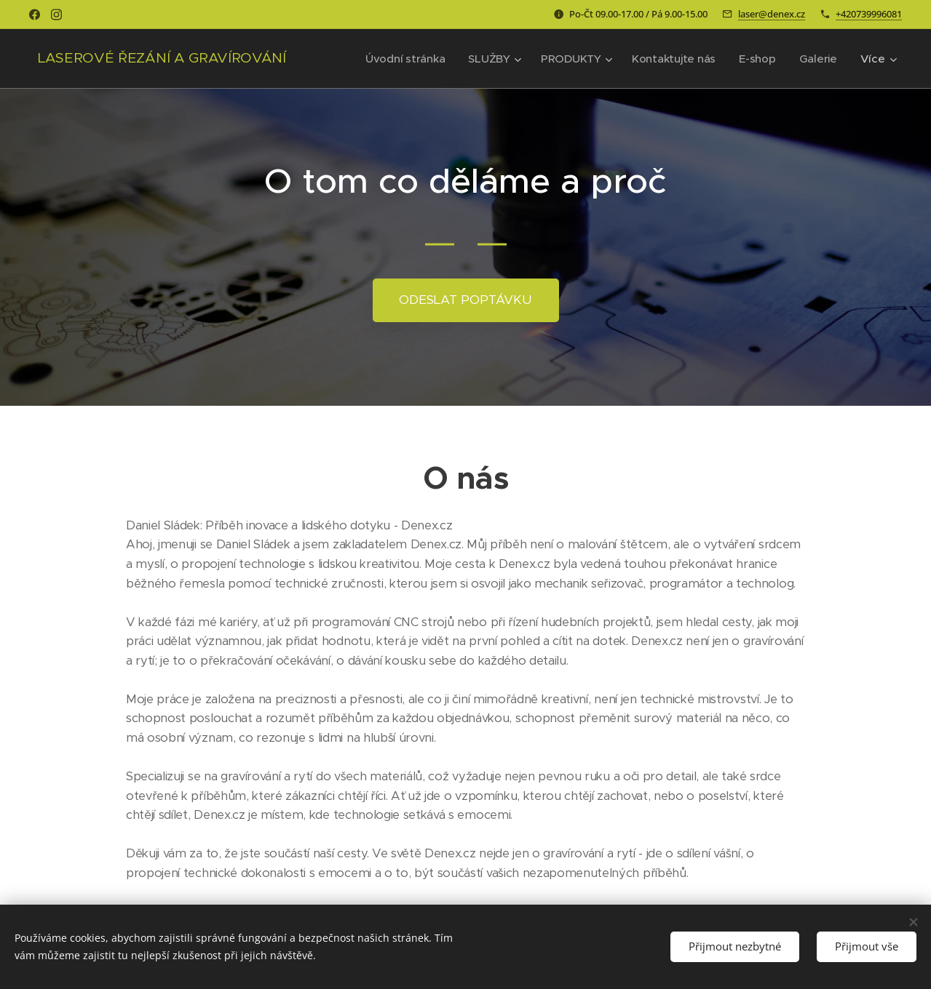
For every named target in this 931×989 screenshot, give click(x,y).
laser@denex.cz (771, 13)
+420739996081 (869, 13)
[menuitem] (400, 59)
